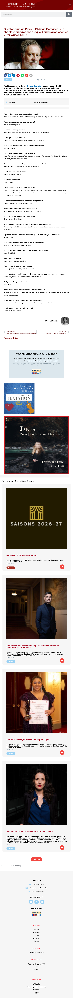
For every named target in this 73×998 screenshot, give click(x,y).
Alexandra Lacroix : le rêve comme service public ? (29, 831)
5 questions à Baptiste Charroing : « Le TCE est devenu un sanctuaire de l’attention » (32, 647)
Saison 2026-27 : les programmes (21, 555)
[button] (69, 5)
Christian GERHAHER (41, 102)
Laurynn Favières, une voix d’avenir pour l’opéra (28, 739)
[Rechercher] (69, 14)
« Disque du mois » (34, 86)
